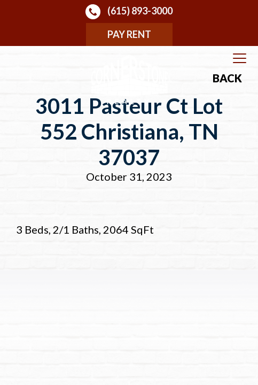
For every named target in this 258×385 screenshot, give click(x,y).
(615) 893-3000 (129, 11)
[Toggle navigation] (239, 58)
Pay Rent (129, 34)
